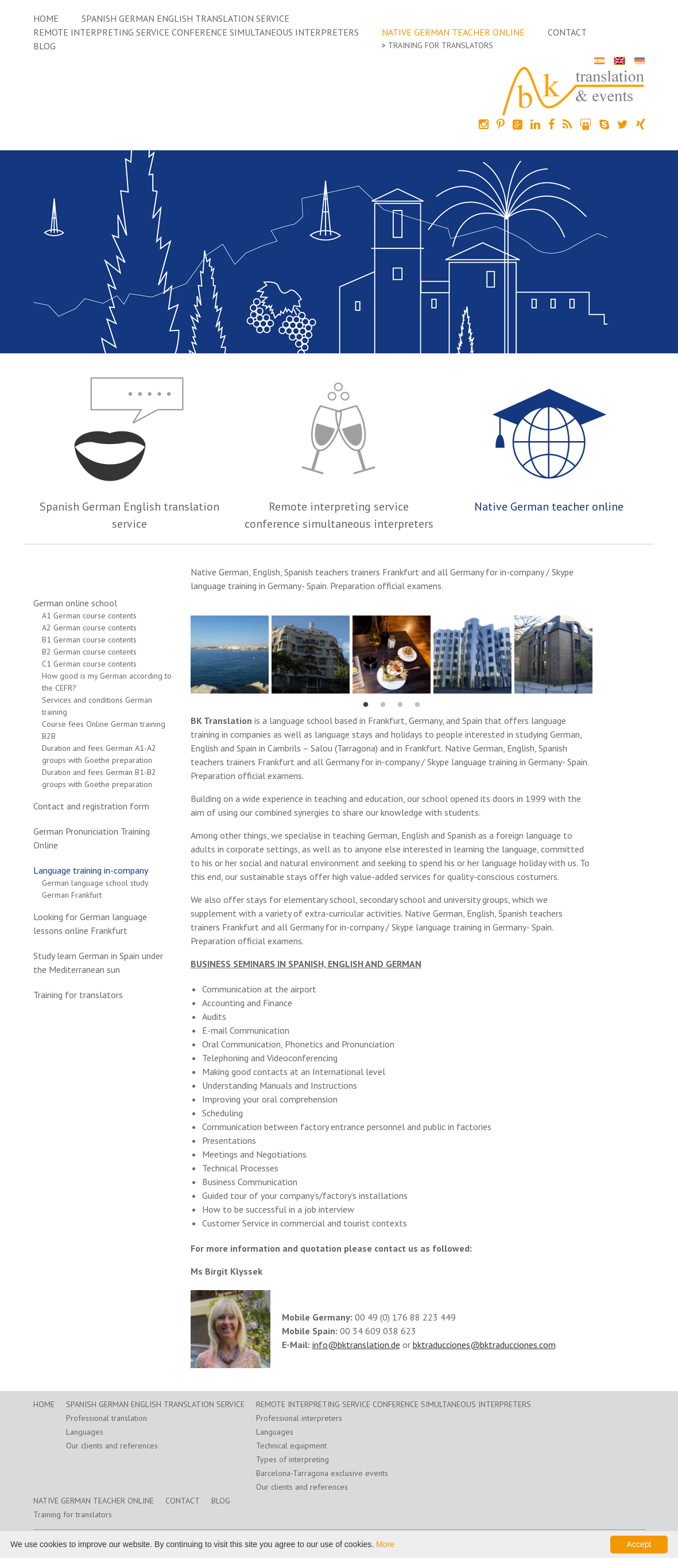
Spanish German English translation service (185, 18)
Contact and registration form (91, 806)
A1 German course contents (89, 615)
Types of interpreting (292, 1459)
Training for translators (440, 45)
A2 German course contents (89, 627)
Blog (44, 46)
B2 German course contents (89, 651)
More (385, 1544)
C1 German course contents (89, 664)
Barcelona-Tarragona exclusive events (322, 1473)
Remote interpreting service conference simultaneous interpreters (196, 32)
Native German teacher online (453, 32)
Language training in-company (90, 870)
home (46, 18)
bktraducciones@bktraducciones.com (484, 1344)
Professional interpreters (299, 1418)
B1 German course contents (89, 639)
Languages (84, 1432)
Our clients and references (112, 1445)
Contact (567, 32)
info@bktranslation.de (356, 1344)
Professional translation (106, 1418)
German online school (75, 603)
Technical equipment (291, 1445)
